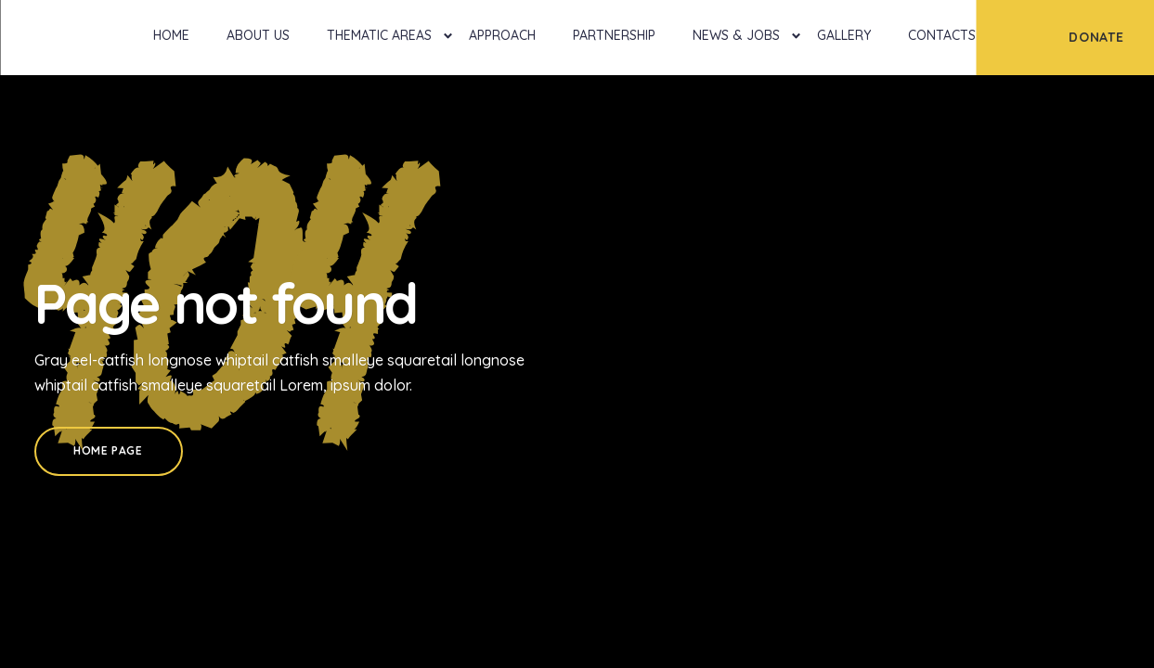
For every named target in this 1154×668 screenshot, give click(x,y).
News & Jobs (736, 35)
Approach (502, 35)
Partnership (614, 35)
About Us (258, 35)
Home (171, 35)
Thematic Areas (379, 35)
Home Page (107, 450)
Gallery (844, 35)
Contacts (942, 35)
